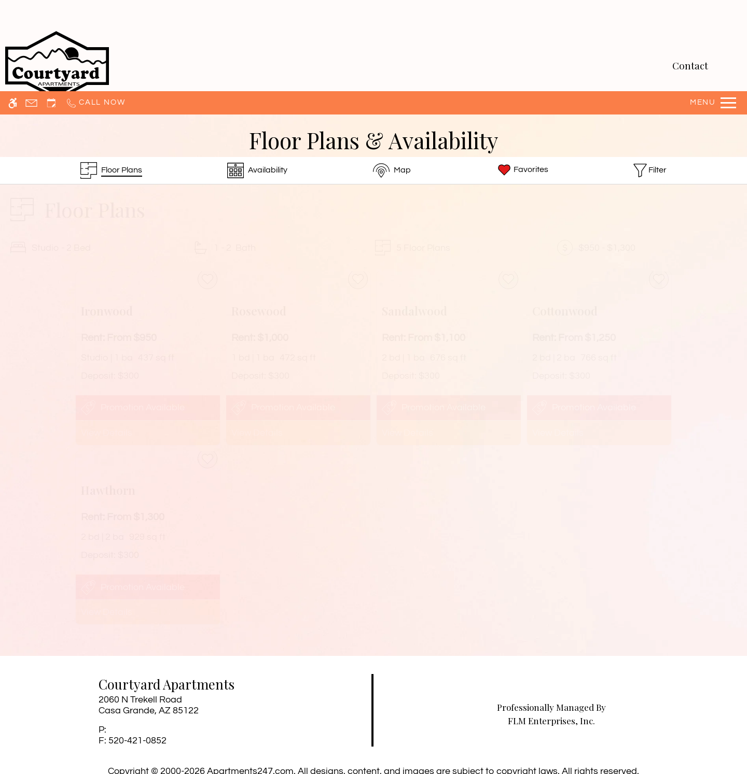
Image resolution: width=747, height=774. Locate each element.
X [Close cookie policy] (734, 729)
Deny (648, 744)
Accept (598, 744)
